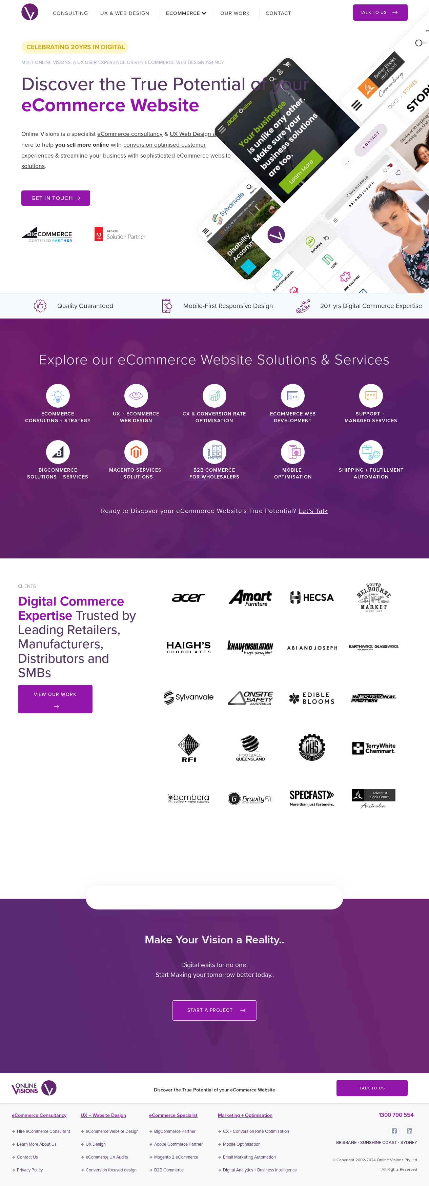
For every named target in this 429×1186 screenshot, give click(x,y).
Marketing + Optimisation (245, 1115)
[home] (29, 11)
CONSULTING (70, 13)
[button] (184, 13)
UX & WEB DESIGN (124, 13)
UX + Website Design (103, 1115)
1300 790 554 (396, 1115)
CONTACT (278, 13)
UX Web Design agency (201, 133)
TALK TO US (372, 1088)
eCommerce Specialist (173, 1115)
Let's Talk (313, 511)
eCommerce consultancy (130, 133)
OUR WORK (235, 13)
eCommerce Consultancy (39, 1115)
